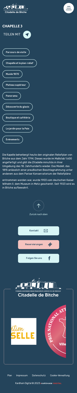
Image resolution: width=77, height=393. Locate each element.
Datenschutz (39, 375)
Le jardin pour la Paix (17, 128)
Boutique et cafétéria (18, 117)
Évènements (12, 139)
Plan (9, 375)
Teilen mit (17, 35)
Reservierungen (38, 245)
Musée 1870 (12, 74)
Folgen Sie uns (38, 258)
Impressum (22, 375)
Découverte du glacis (17, 106)
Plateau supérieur (16, 85)
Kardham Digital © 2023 (38, 383)
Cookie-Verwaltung (60, 375)
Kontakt (38, 231)
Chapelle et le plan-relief (19, 63)
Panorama (11, 96)
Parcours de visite (16, 52)
